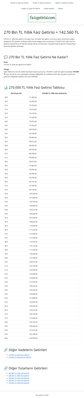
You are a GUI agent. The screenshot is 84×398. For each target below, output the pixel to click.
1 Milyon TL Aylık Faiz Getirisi (64, 3)
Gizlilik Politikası (49, 8)
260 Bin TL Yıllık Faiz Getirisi (19, 373)
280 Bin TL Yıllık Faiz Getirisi (19, 375)
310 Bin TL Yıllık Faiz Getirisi (19, 383)
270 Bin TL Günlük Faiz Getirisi (20, 357)
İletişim (60, 8)
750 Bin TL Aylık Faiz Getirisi (42, 3)
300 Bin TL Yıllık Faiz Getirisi (19, 380)
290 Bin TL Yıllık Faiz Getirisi (19, 378)
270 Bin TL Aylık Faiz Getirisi (19, 355)
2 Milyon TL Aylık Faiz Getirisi (30, 8)
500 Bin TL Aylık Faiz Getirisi (20, 3)
